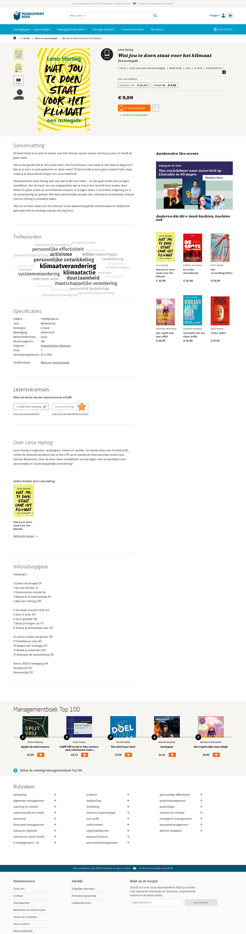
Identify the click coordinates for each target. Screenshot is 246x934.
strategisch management (181, 818)
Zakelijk (77, 881)
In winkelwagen (135, 108)
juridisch (107, 794)
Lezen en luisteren (25, 917)
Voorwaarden (21, 903)
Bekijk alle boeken (23, 536)
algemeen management (34, 800)
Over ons (19, 888)
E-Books (25, 38)
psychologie (181, 806)
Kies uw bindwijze (127, 79)
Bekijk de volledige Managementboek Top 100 (51, 770)
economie (34, 818)
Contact (18, 895)
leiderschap (107, 800)
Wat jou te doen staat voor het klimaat (82, 38)
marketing (107, 806)
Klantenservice (24, 881)
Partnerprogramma (84, 895)
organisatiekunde (107, 830)
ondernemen (107, 824)
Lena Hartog (125, 49)
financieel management (34, 824)
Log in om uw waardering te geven (70, 414)
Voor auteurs (21, 924)
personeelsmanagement (107, 842)
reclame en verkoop (181, 812)
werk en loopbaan (181, 830)
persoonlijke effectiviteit (181, 794)
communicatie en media (34, 812)
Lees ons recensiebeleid (26, 414)
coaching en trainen (34, 806)
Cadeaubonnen (81, 903)
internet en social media (34, 836)
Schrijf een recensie (29, 406)
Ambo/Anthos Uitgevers (56, 345)
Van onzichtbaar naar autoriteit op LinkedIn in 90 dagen (190, 172)
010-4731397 (225, 29)
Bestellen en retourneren (29, 910)
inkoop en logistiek (34, 830)
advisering (34, 794)
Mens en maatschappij (46, 38)
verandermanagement (181, 824)
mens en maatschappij (107, 812)
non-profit (107, 818)
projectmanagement (181, 800)
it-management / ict (34, 842)
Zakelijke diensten (83, 888)
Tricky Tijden (218, 333)
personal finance (107, 836)
